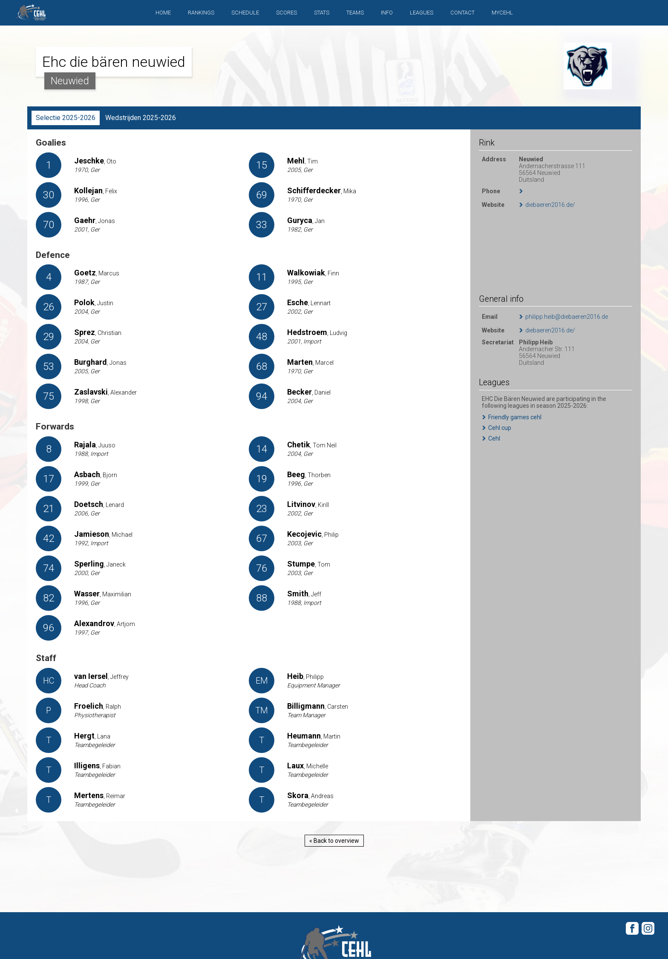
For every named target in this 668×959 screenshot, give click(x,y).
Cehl (494, 438)
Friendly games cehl (514, 417)
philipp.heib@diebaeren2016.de (566, 316)
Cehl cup (499, 427)
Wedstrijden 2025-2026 (140, 118)
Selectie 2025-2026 (65, 118)
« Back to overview (334, 840)
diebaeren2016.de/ (550, 204)
